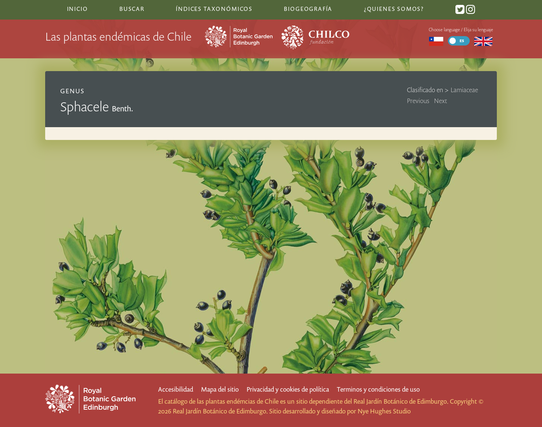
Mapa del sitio (220, 389)
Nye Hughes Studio (384, 411)
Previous (418, 100)
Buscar (132, 8)
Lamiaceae (464, 89)
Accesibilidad (175, 389)
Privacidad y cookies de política (288, 389)
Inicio (77, 8)
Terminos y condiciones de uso (378, 389)
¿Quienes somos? (394, 8)
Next (440, 100)
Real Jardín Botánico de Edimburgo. (400, 401)
